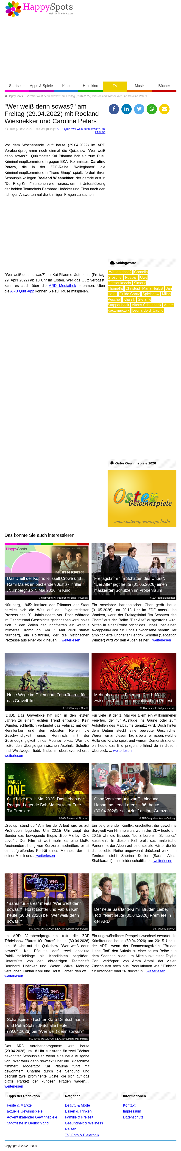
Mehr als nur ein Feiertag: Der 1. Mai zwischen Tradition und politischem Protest (133, 698)
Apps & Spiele (41, 86)
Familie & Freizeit (79, 1117)
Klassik (129, 299)
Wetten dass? (120, 272)
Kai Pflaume (100, 130)
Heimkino (90, 86)
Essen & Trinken (78, 1111)
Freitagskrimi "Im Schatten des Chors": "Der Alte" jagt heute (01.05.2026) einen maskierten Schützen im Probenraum (130, 584)
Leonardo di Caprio (147, 310)
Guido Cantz (129, 294)
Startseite (17, 86)
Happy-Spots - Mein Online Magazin (39, 9)
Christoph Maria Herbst (144, 288)
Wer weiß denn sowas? (85, 129)
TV (115, 86)
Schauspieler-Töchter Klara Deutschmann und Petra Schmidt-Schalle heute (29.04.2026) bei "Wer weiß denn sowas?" (45, 1025)
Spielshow (150, 294)
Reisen (70, 1129)
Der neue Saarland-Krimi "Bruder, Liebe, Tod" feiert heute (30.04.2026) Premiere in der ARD (132, 915)
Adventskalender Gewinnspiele (32, 1117)
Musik (140, 86)
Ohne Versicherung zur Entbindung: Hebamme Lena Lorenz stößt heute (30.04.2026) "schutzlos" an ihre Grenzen (132, 805)
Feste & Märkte (19, 1105)
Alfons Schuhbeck (146, 305)
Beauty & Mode (77, 1105)
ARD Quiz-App (22, 291)
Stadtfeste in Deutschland (28, 1123)
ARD (59, 129)
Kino (66, 86)
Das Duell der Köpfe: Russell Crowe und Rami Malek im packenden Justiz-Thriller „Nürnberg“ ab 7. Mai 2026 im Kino (44, 584)
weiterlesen (70, 640)
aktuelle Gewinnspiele (25, 1111)
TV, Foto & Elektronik (82, 1135)
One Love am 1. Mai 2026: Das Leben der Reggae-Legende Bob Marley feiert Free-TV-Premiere (45, 805)
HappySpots (14, 96)
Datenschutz (133, 1117)
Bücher (164, 86)
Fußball (131, 277)
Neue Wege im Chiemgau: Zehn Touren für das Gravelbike (46, 698)
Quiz (67, 129)
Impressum (132, 1111)
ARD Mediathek (62, 286)
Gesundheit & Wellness (84, 1123)
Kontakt (129, 1105)
